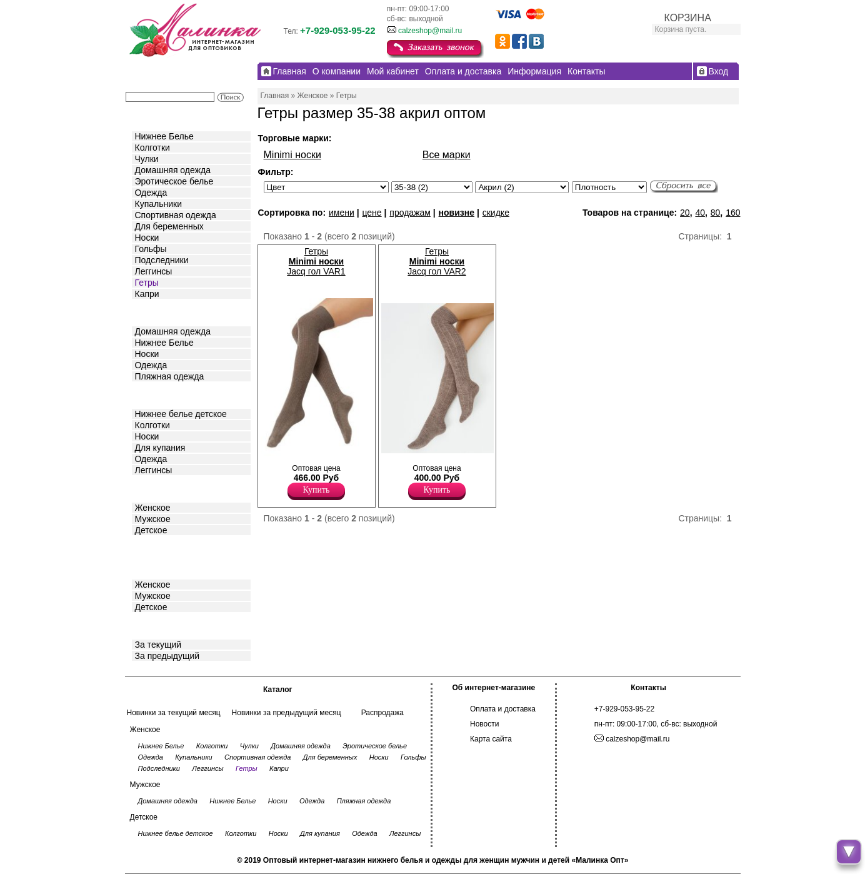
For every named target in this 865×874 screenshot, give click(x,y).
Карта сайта (491, 739)
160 (733, 213)
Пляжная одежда (169, 376)
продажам (410, 213)
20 (685, 213)
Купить (316, 490)
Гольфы (151, 249)
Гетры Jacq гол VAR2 (437, 261)
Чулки (147, 159)
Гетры (147, 283)
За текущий (158, 645)
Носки (147, 238)
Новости (484, 724)
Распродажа (382, 712)
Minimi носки (292, 154)
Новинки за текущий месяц (174, 712)
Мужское (153, 519)
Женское (153, 508)
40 (700, 213)
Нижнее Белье (164, 136)
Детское (152, 394)
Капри (147, 294)
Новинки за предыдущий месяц (286, 712)
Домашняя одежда (173, 170)
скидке (495, 213)
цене (371, 213)
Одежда (151, 193)
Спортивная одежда (175, 215)
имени (341, 213)
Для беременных (169, 226)
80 (716, 213)
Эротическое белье (174, 181)
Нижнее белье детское (181, 414)
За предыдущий (167, 656)
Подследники (162, 260)
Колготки (152, 148)
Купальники (158, 204)
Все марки (446, 154)
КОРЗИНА (687, 18)
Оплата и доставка (503, 709)
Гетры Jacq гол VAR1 (316, 261)
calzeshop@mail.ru (430, 30)
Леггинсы (153, 271)
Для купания (160, 448)
